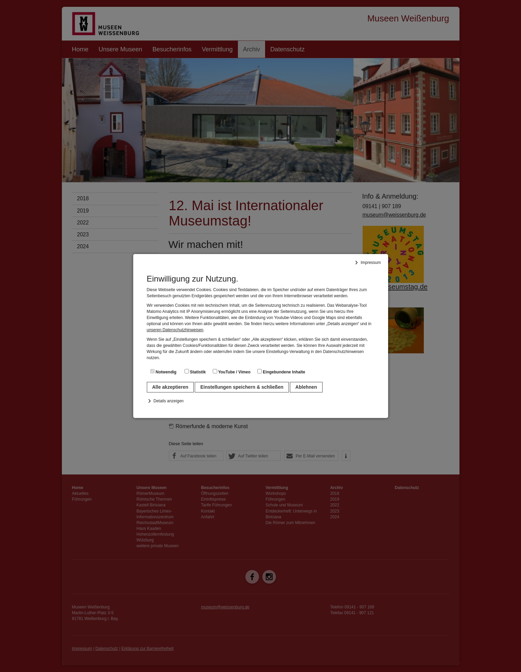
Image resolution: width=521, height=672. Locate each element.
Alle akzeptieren (170, 387)
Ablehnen (306, 387)
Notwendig (163, 371)
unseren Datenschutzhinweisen (175, 329)
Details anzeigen (169, 401)
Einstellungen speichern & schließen (241, 387)
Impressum (371, 262)
